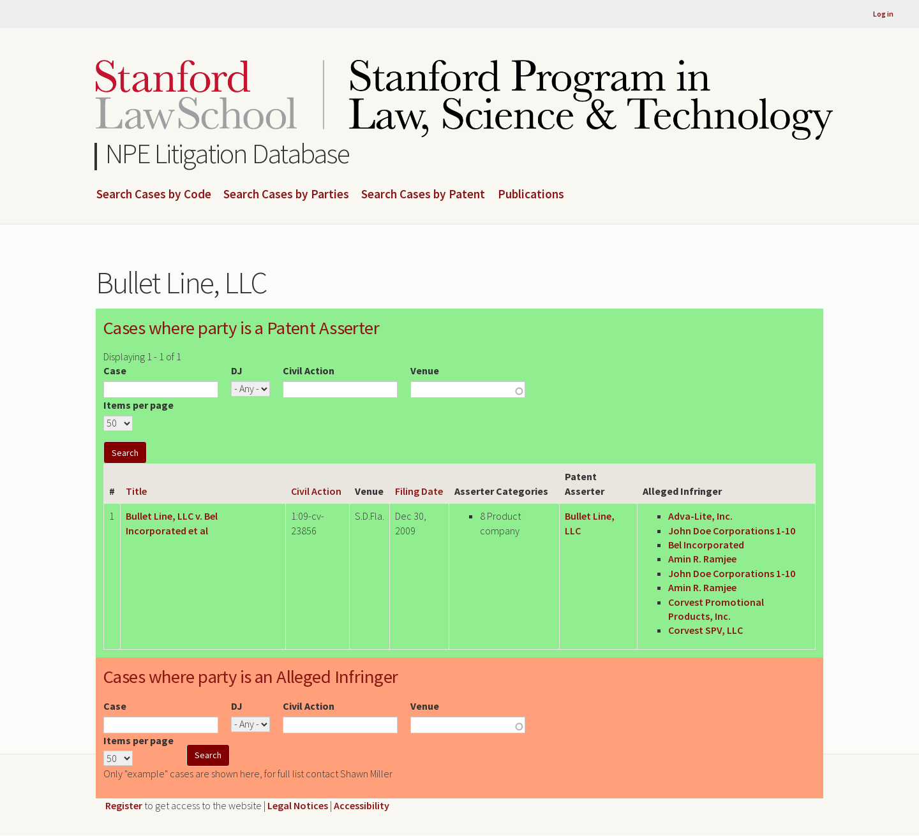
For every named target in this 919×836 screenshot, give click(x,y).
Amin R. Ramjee (702, 558)
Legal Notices (297, 805)
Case (114, 370)
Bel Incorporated (706, 544)
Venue (424, 370)
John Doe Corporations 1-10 (731, 530)
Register (123, 805)
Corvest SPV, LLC (705, 630)
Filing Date (419, 491)
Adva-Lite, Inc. (700, 516)
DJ (237, 370)
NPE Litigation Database (227, 153)
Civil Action (308, 370)
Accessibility (361, 805)
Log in (883, 13)
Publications (531, 194)
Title (136, 491)
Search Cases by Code (153, 194)
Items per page (138, 405)
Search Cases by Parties (286, 194)
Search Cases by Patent (423, 194)
